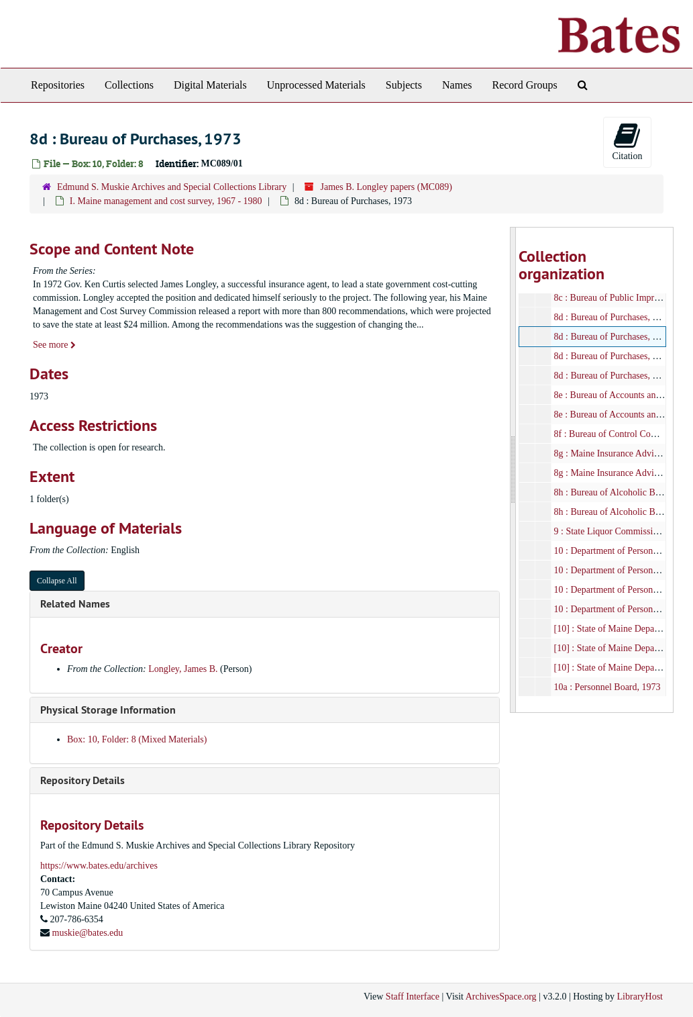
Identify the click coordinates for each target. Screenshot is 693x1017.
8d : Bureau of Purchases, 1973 (613, 317)
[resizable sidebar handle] (513, 470)
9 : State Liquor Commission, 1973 (620, 531)
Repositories (58, 85)
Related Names (75, 604)
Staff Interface (412, 996)
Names (457, 85)
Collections (129, 85)
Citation (627, 141)
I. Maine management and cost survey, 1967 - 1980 (166, 201)
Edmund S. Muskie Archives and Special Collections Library (171, 187)
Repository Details (82, 780)
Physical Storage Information (108, 710)
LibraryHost (640, 996)
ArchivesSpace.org (501, 996)
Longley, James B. (182, 669)
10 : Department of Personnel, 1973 (621, 570)
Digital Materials (210, 85)
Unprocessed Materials (316, 85)
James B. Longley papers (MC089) (385, 187)
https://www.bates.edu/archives (99, 866)
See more (54, 345)
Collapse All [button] (57, 580)
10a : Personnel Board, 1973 (607, 687)
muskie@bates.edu (87, 933)
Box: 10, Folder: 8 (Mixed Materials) (137, 739)
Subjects (404, 85)
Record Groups (524, 85)
